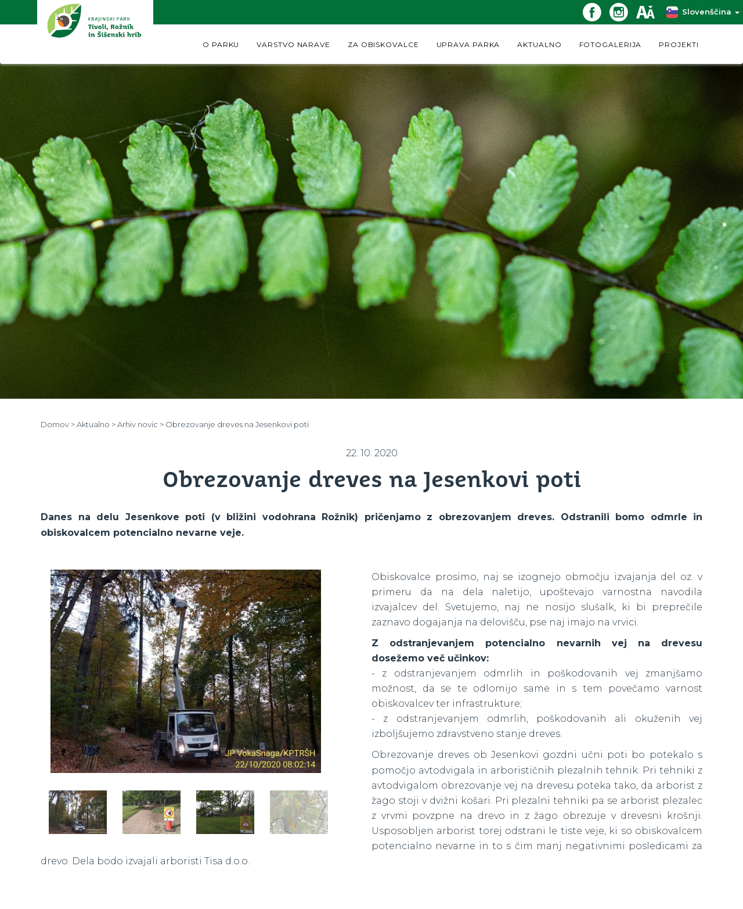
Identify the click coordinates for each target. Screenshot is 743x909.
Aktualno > (96, 424)
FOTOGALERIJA (610, 44)
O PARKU (221, 44)
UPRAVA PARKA (468, 44)
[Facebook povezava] (596, 11)
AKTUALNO (539, 44)
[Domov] (95, 31)
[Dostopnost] (649, 11)
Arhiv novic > (140, 424)
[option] (186, 671)
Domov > (58, 424)
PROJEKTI (678, 44)
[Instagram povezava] (622, 11)
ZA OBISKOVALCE (383, 44)
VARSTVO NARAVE (293, 44)
